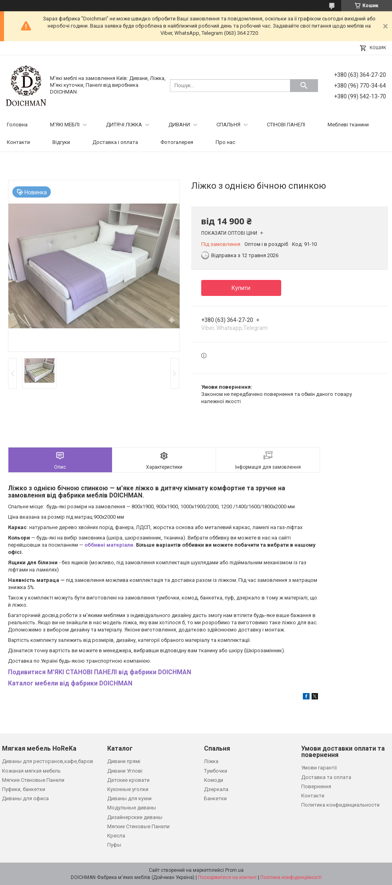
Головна (17, 125)
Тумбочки (215, 771)
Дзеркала (216, 789)
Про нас (225, 142)
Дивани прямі (123, 761)
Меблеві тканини (348, 125)
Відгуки (61, 142)
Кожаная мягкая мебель (31, 771)
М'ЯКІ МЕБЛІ (65, 125)
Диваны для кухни (129, 798)
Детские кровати (128, 780)
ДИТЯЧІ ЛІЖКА (124, 125)
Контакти (18, 142)
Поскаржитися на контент (227, 877)
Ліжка (211, 761)
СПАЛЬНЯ (228, 125)
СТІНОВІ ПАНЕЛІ (286, 125)
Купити (241, 288)
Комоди (213, 780)
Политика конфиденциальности (340, 805)
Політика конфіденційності (291, 877)
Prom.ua (234, 870)
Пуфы (114, 845)
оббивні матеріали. (109, 545)
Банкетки (215, 798)
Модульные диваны (131, 808)
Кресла (116, 836)
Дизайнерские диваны (134, 817)
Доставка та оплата (326, 777)
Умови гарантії (319, 768)
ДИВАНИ (179, 125)
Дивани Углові (124, 771)
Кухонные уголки (127, 789)
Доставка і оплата (115, 142)
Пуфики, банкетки (23, 789)
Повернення (316, 786)
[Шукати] (304, 85)
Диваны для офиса (25, 798)
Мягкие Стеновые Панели (33, 780)
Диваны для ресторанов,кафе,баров (47, 761)
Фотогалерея (176, 142)
